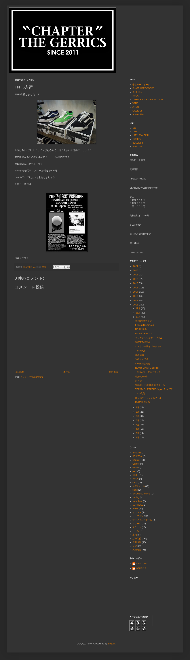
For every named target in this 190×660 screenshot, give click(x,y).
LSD (134, 131)
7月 (138, 416)
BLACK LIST (138, 143)
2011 (136, 304)
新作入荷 (136, 538)
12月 (138, 308)
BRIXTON (137, 92)
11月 (138, 313)
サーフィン (137, 516)
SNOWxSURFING (141, 493)
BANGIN (136, 452)
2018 (136, 274)
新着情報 (139, 355)
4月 (138, 429)
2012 (136, 300)
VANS (135, 103)
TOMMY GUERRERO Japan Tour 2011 (154, 389)
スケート (136, 527)
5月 (138, 424)
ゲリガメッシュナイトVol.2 (148, 338)
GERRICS (141, 568)
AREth (135, 107)
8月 (138, 412)
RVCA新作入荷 (142, 402)
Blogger (111, 643)
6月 (138, 420)
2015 (136, 287)
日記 (134, 546)
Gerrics (136, 464)
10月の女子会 (142, 359)
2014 (136, 292)
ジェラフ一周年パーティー (148, 346)
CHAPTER (141, 563)
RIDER (135, 475)
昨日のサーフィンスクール (148, 398)
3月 (138, 433)
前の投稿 (113, 371)
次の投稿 (20, 371)
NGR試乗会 (141, 329)
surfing (135, 497)
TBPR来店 (140, 350)
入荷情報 (136, 549)
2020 (136, 270)
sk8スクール (138, 486)
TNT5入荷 (140, 393)
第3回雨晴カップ (143, 321)
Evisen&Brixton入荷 (144, 325)
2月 (138, 437)
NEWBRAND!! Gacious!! (147, 368)
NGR (134, 128)
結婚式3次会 (141, 376)
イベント (136, 512)
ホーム (66, 371)
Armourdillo (138, 114)
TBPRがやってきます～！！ (149, 372)
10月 (138, 317)
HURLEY (136, 139)
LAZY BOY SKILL (141, 135)
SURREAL (137, 505)
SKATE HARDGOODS (143, 88)
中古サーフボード (141, 84)
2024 (136, 266)
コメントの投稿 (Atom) (31, 377)
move (135, 467)
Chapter (136, 460)
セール (135, 531)
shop (134, 482)
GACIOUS (137, 111)
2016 (136, 283)
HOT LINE (137, 146)
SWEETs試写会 (142, 342)
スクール (136, 523)
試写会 (138, 380)
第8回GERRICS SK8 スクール (150, 385)
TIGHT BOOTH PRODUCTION (147, 99)
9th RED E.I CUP (143, 333)
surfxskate (137, 501)
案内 (134, 534)
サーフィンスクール (142, 520)
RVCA (135, 95)
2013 (136, 296)
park (134, 471)
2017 (136, 279)
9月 (138, 407)
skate (135, 490)
